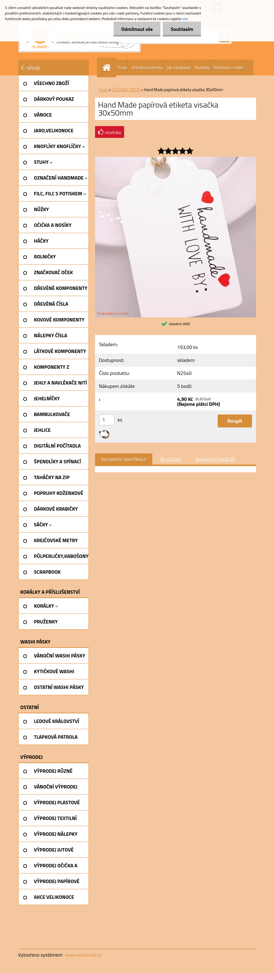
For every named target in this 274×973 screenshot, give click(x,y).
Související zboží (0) (215, 459)
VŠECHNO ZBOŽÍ (126, 90)
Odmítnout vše (137, 29)
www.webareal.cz (83, 954)
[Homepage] (108, 67)
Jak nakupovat (179, 67)
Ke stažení (170, 459)
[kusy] (107, 419)
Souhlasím (182, 29)
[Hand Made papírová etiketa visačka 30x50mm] (175, 159)
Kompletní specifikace (123, 459)
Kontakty (202, 67)
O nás (123, 67)
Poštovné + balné (228, 67)
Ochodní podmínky (147, 67)
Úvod (103, 90)
